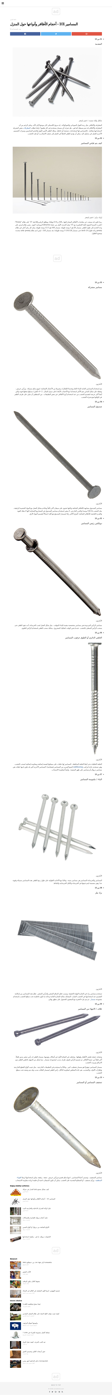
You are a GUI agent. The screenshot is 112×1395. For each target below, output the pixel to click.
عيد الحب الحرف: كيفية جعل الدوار (34, 1342)
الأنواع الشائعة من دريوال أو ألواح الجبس (36, 1227)
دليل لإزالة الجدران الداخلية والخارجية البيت (37, 1208)
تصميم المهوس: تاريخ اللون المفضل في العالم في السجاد (41, 1291)
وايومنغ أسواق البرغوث (30, 1323)
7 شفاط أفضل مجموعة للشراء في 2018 (36, 1332)
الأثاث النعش (27, 1272)
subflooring (78, 767)
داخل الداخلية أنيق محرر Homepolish (35, 1361)
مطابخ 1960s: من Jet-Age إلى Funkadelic (37, 1262)
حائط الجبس (13, 19)
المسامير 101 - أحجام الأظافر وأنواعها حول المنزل (39, 1199)
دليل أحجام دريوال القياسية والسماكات (35, 1218)
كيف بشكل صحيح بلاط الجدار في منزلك (36, 1189)
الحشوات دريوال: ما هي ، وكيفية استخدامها (37, 1237)
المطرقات (27, 128)
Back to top (56, 1385)
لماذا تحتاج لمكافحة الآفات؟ (31, 1304)
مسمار (93, 999)
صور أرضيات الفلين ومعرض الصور (34, 1351)
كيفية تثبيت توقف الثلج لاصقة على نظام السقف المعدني (41, 1314)
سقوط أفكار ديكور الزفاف (31, 1281)
